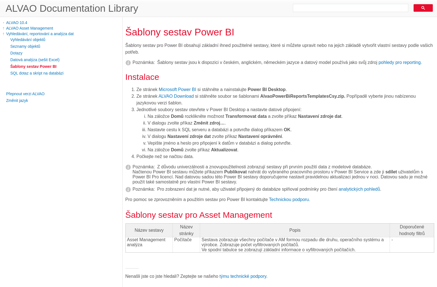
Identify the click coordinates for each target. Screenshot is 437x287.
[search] (349, 8)
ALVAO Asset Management (29, 28)
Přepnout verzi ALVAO (25, 94)
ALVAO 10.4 (16, 22)
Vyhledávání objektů (27, 39)
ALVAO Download (176, 96)
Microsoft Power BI (177, 89)
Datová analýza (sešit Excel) (35, 60)
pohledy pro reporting (399, 62)
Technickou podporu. (289, 199)
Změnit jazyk (17, 100)
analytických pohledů (359, 189)
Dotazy (16, 53)
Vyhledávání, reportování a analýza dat (40, 34)
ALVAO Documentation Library (72, 8)
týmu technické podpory (243, 276)
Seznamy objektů (25, 46)
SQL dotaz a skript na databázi (37, 73)
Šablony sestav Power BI (33, 66)
